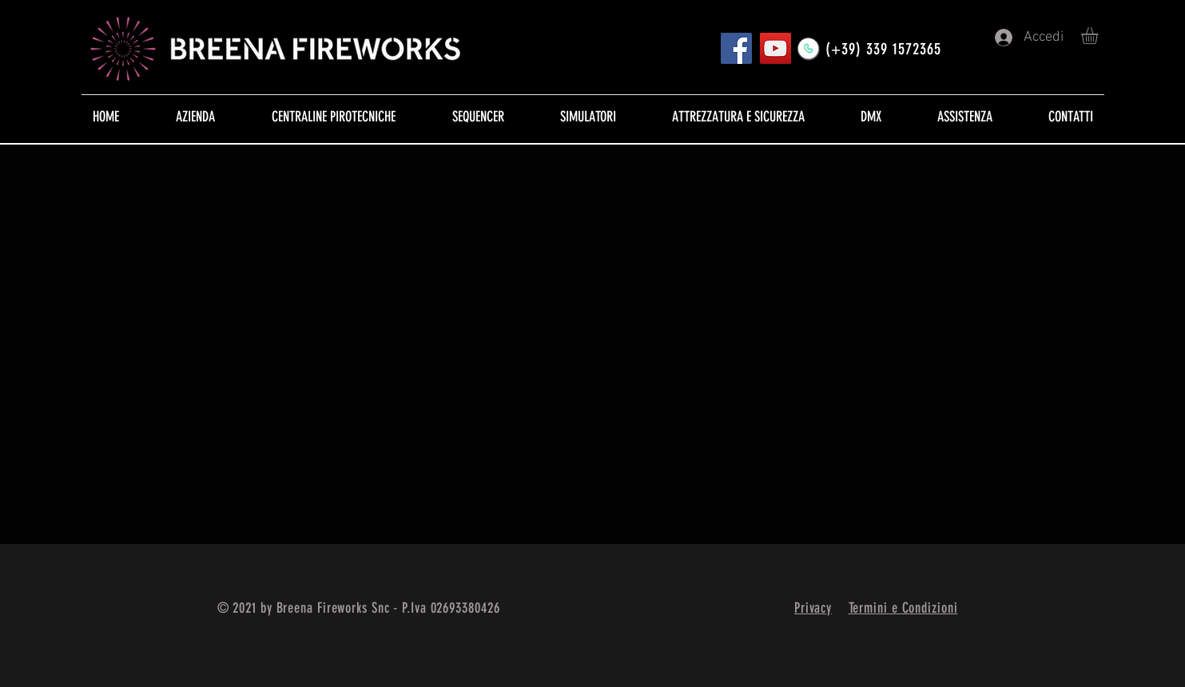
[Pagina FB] (736, 48)
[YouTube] (775, 48)
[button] (1099, 35)
